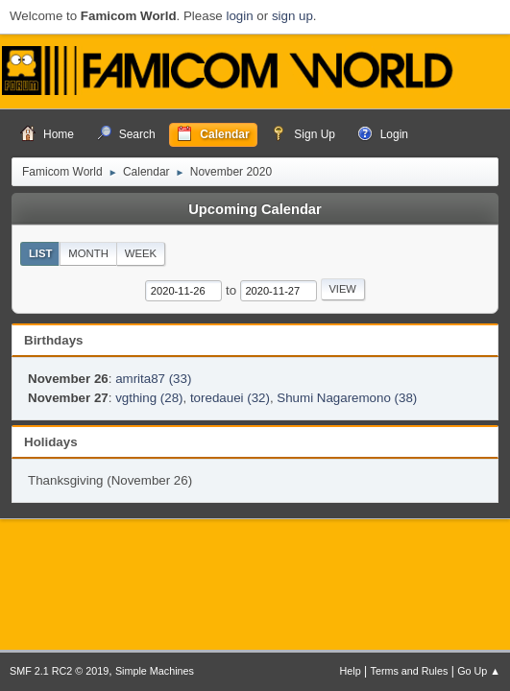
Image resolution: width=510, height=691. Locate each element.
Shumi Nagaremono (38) (347, 398)
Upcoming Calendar (254, 209)
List (41, 253)
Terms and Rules (410, 671)
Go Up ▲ (478, 671)
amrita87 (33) (153, 378)
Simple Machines (154, 671)
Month (88, 253)
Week (141, 253)
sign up (292, 16)
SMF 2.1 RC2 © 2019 (59, 671)
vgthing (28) (148, 398)
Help (350, 671)
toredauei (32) (230, 398)
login (239, 16)
